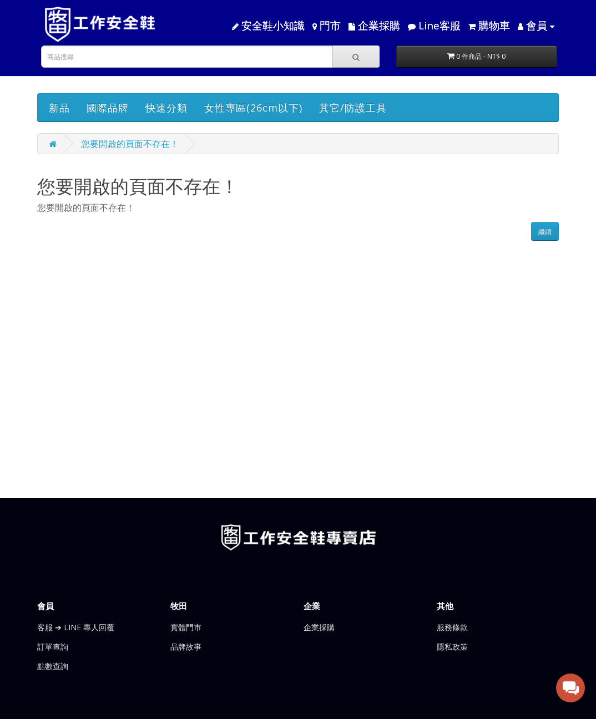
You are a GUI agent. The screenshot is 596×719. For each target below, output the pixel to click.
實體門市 (185, 627)
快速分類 (166, 107)
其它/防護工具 (353, 107)
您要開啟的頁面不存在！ (130, 144)
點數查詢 (52, 666)
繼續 (545, 231)
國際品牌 (108, 107)
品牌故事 (185, 646)
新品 (59, 107)
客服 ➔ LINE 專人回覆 (75, 627)
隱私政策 (452, 646)
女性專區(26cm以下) (253, 107)
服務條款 (452, 627)
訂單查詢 (52, 646)
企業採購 (319, 627)
